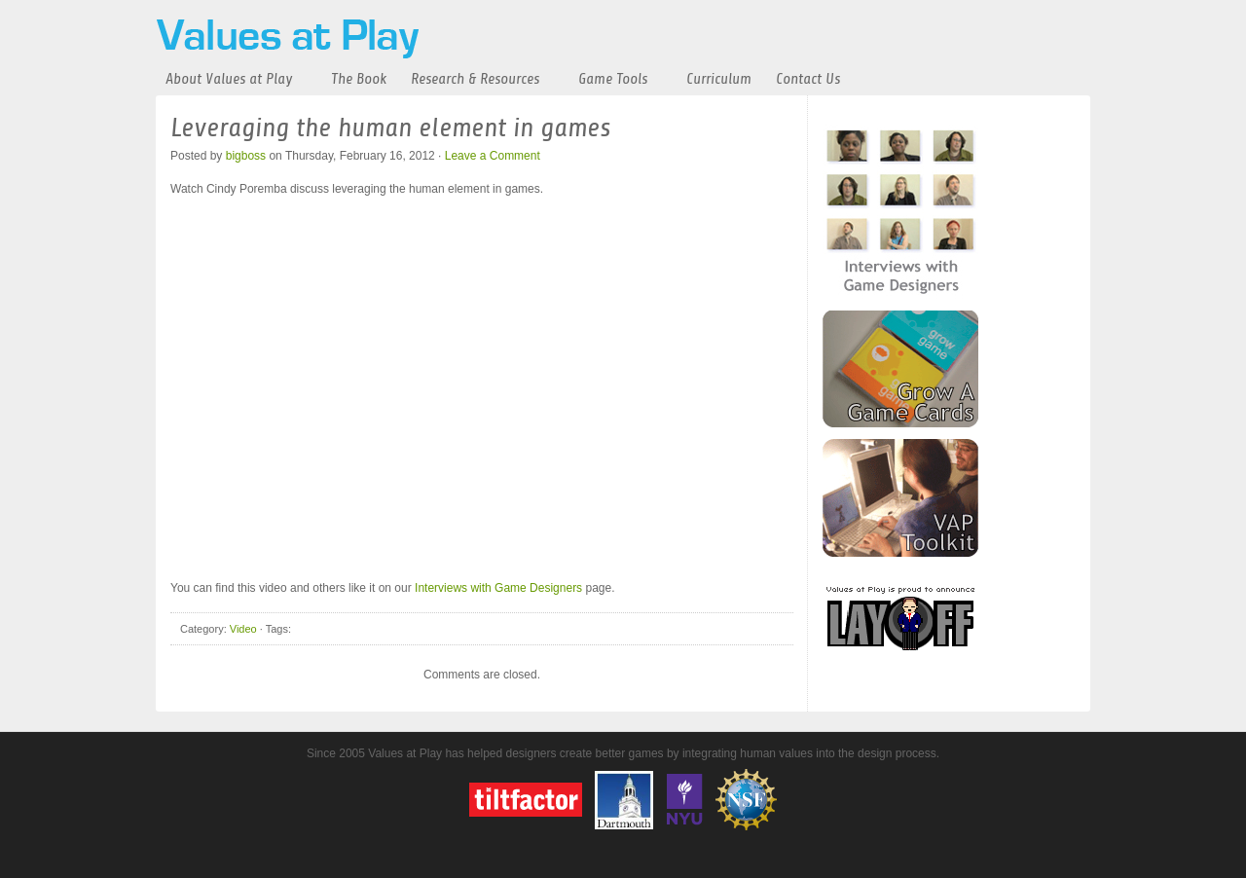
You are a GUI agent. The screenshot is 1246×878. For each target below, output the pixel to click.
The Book (358, 79)
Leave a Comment (492, 156)
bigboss (246, 156)
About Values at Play (228, 79)
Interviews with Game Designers (498, 588)
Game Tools (612, 79)
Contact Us (808, 79)
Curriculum (718, 79)
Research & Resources (475, 79)
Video (243, 629)
